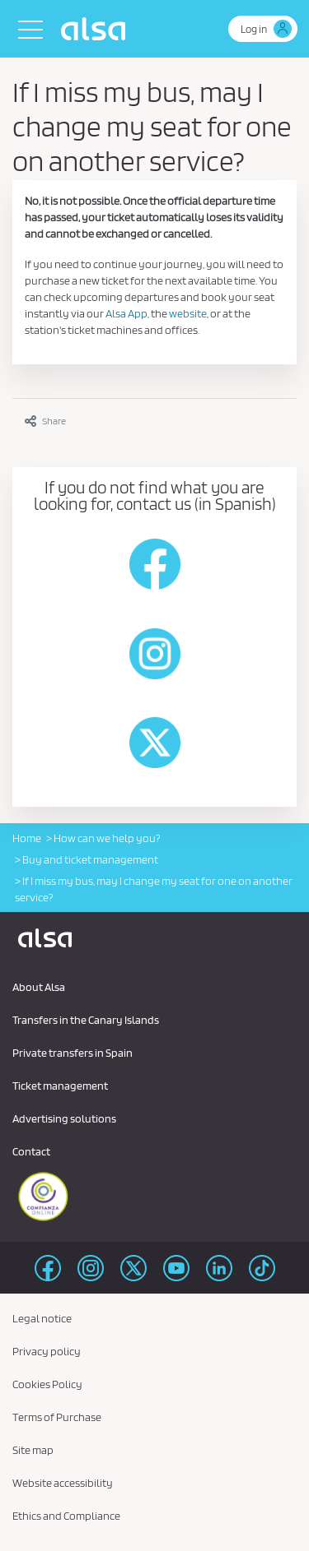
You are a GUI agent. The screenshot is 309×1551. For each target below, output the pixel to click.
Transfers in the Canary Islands (85, 1019)
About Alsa (38, 986)
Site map (33, 1449)
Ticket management (60, 1085)
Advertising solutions (64, 1118)
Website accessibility (62, 1482)
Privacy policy (46, 1351)
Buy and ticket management (90, 859)
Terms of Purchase (56, 1417)
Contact (31, 1151)
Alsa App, (127, 313)
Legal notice (42, 1318)
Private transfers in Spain (72, 1052)
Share (45, 420)
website (188, 313)
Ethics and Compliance (66, 1515)
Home (26, 838)
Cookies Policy (47, 1384)
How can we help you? (107, 838)
